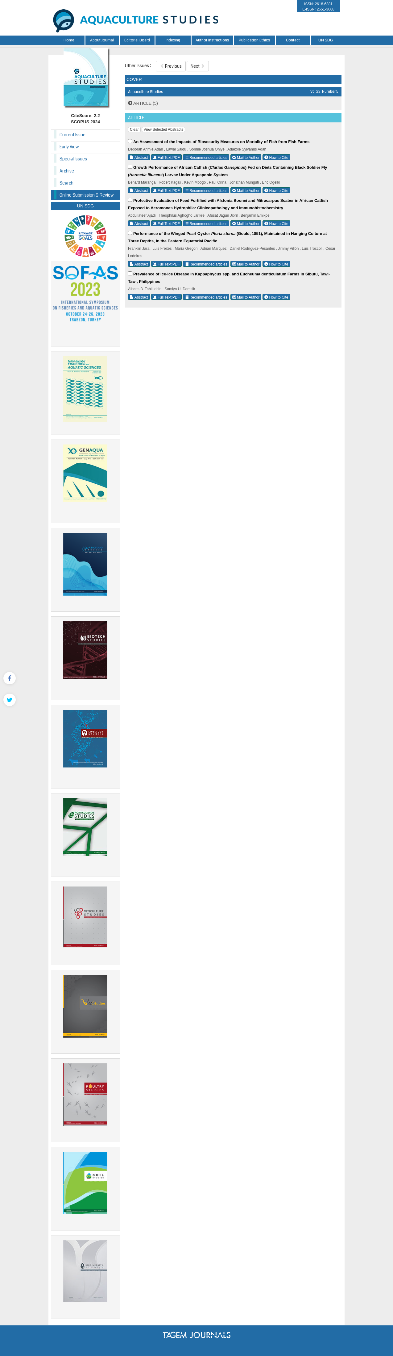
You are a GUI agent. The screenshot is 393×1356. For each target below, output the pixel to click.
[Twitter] (9, 700)
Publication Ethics (254, 40)
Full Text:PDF (166, 157)
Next (198, 66)
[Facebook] (9, 678)
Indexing (173, 40)
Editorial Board (137, 40)
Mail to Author (246, 157)
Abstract (139, 157)
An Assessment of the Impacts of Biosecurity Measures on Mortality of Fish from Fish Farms (221, 141)
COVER (134, 79)
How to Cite (276, 157)
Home (69, 40)
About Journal (102, 40)
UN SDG (325, 40)
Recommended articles (206, 157)
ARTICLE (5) (143, 103)
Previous (171, 66)
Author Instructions (212, 40)
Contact (293, 40)
